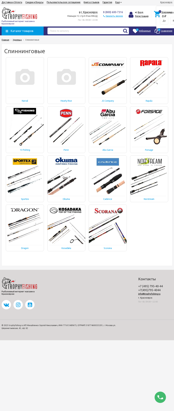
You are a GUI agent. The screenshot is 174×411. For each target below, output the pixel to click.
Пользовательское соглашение (63, 2)
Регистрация (141, 16)
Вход (140, 12)
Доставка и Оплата (12, 2)
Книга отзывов (91, 2)
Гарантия (107, 2)
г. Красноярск (89, 12)
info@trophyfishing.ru (149, 294)
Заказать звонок (114, 16)
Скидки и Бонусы (34, 2)
